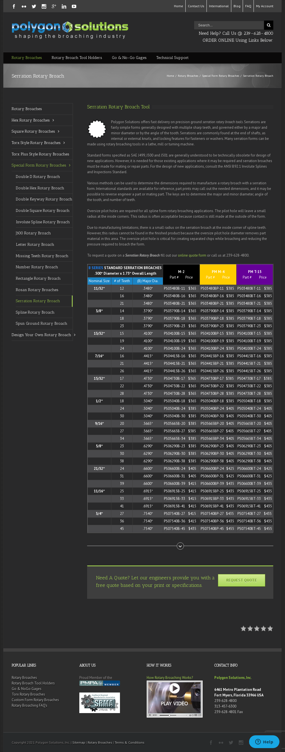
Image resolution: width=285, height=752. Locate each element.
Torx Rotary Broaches (28, 694)
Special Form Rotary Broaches (220, 76)
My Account (264, 6)
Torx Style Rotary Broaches (36, 142)
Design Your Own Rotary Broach (41, 334)
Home (178, 6)
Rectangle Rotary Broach (38, 278)
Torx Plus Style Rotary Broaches (40, 154)
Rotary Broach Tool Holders (77, 57)
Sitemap (78, 742)
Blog (237, 6)
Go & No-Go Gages (129, 57)
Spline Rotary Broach (35, 312)
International (219, 6)
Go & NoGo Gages (26, 688)
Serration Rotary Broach (38, 301)
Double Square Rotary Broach (43, 210)
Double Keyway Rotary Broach (44, 199)
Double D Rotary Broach (38, 176)
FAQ (248, 6)
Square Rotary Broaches (33, 131)
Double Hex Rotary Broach (40, 188)
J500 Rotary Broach (33, 233)
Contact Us (196, 6)
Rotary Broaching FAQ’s (29, 705)
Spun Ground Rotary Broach (41, 323)
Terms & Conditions (129, 742)
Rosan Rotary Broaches (37, 289)
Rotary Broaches (27, 57)
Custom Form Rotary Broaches (35, 700)
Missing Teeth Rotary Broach (42, 256)
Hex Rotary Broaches (31, 120)
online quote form (192, 255)
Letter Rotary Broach (35, 244)
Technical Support (172, 57)
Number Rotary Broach (37, 267)
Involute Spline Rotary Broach (43, 222)
